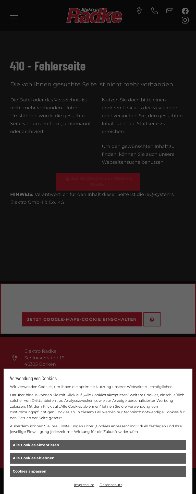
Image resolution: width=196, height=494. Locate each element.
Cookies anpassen (29, 471)
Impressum (84, 485)
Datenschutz (111, 485)
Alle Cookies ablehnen (34, 458)
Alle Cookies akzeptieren (36, 445)
